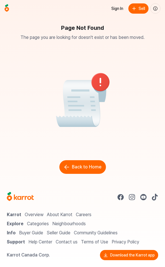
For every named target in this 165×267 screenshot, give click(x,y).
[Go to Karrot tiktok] (154, 197)
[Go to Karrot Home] (20, 197)
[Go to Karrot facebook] (120, 197)
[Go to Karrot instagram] (132, 197)
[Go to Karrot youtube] (143, 197)
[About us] (155, 8)
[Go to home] (7, 8)
